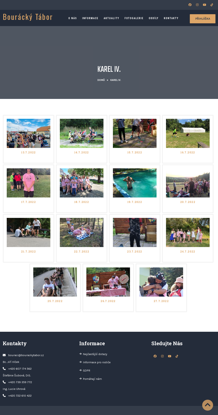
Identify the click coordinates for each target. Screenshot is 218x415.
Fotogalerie (134, 18)
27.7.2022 (161, 301)
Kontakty (171, 18)
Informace (90, 18)
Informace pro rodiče (97, 362)
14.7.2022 (81, 152)
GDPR (86, 370)
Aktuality (111, 18)
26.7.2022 (108, 301)
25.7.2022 (55, 301)
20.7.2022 (187, 202)
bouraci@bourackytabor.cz (26, 355)
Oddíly (154, 18)
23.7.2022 (134, 251)
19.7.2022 (134, 202)
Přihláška (202, 18)
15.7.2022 (134, 152)
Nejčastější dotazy (95, 354)
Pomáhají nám (92, 379)
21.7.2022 (28, 251)
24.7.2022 (187, 251)
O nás (72, 18)
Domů (101, 80)
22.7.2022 (81, 251)
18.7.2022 (81, 202)
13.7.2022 (28, 152)
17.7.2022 (28, 202)
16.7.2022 (187, 152)
